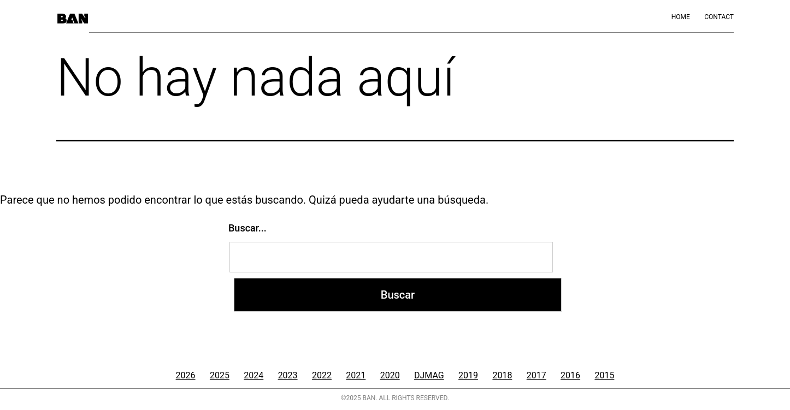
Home (680, 17)
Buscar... (247, 228)
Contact (719, 17)
